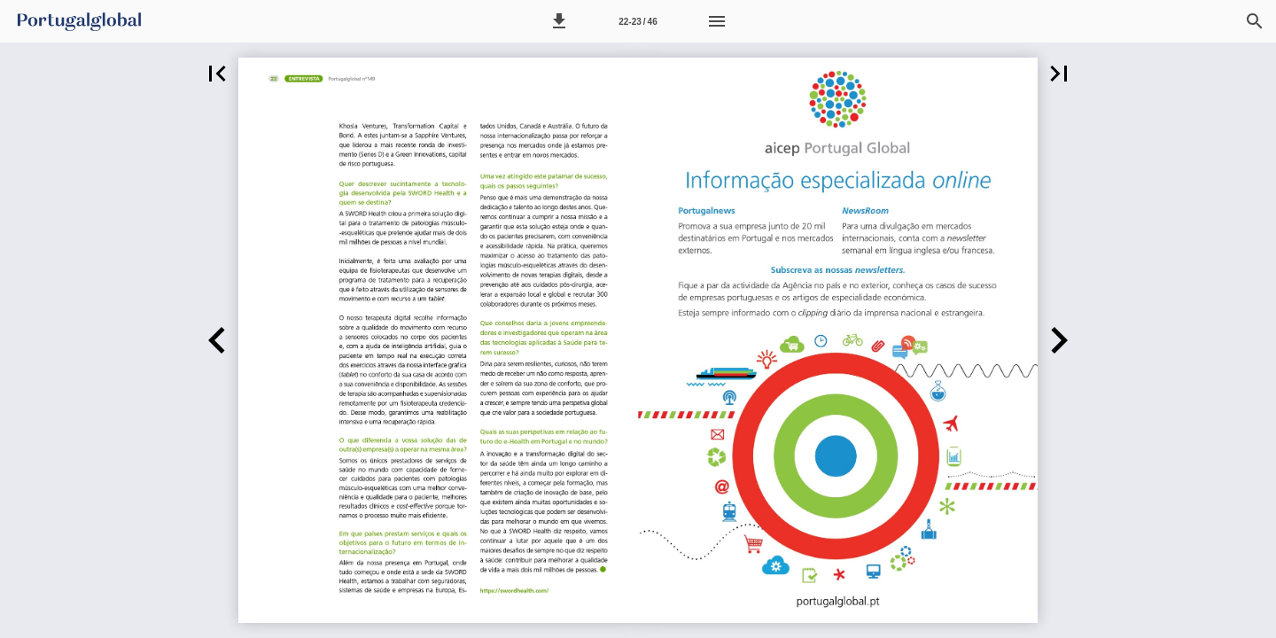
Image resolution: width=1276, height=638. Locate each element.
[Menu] (717, 21)
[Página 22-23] (638, 21)
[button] (559, 21)
